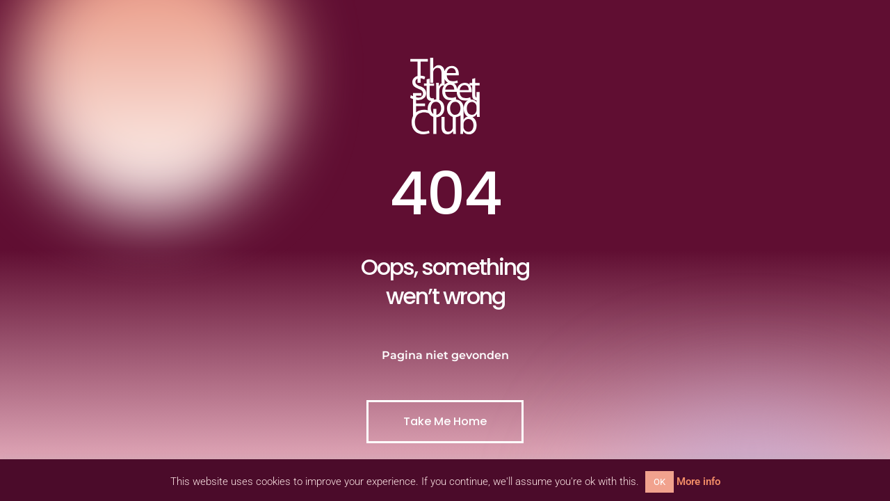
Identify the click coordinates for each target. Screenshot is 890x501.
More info (698, 481)
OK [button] (659, 482)
